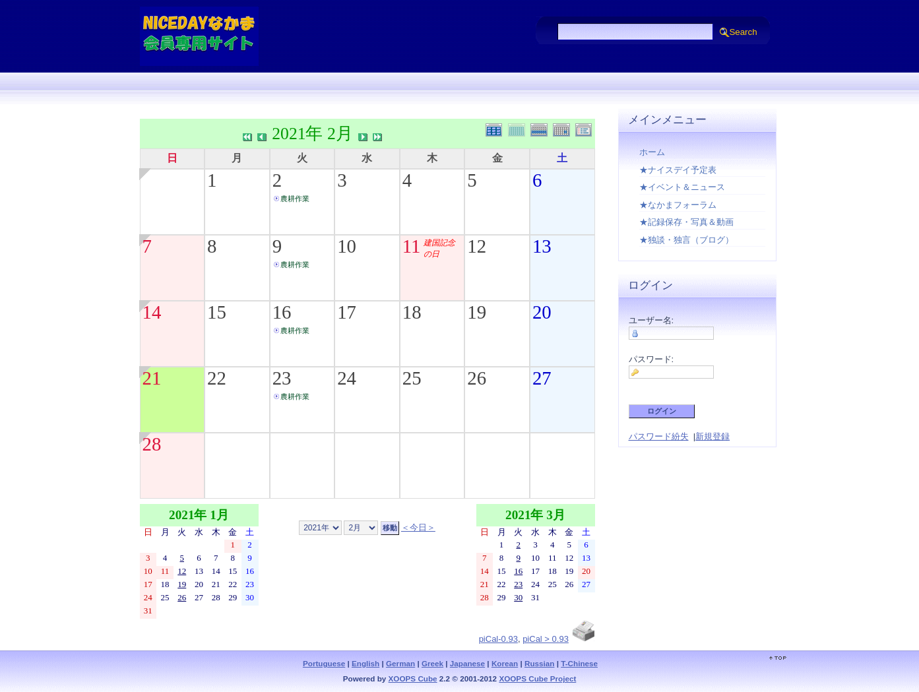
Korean (504, 663)
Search (743, 32)
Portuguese (324, 663)
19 (476, 312)
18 (412, 312)
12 (476, 246)
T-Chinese (579, 663)
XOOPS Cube (413, 678)
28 (152, 444)
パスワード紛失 (659, 436)
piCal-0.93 (498, 639)
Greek (432, 663)
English (365, 663)
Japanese (467, 663)
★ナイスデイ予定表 (677, 170)
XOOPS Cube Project (537, 678)
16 (282, 312)
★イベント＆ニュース (682, 187)
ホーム (652, 152)
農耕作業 (294, 199)
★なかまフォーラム (677, 205)
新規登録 (712, 436)
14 (152, 312)
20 (542, 312)
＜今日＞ (418, 527)
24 (346, 378)
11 (411, 246)
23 (282, 378)
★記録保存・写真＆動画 (686, 222)
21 (152, 378)
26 (476, 378)
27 (542, 378)
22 (216, 378)
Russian (539, 663)
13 (542, 246)
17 (346, 312)
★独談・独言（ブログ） (686, 240)
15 (216, 312)
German (400, 663)
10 (346, 246)
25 (412, 378)
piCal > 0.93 (546, 639)
